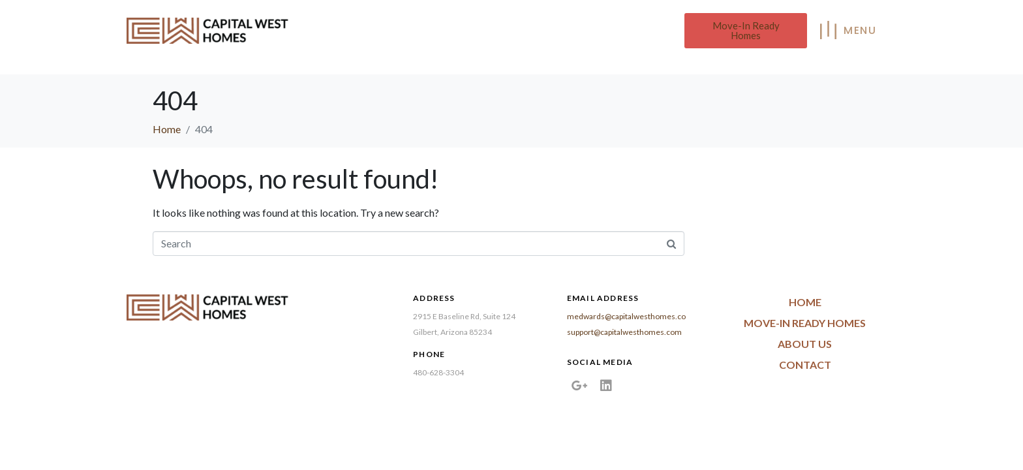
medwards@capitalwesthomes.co (626, 316)
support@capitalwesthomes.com (624, 332)
